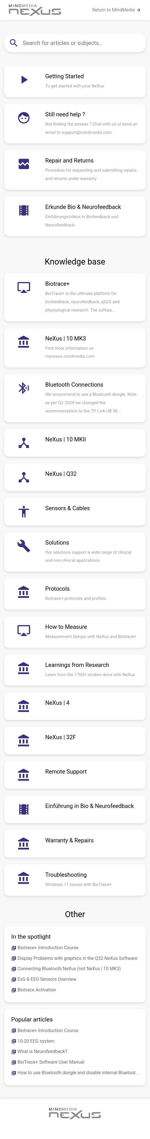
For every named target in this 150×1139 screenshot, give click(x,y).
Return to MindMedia (116, 10)
